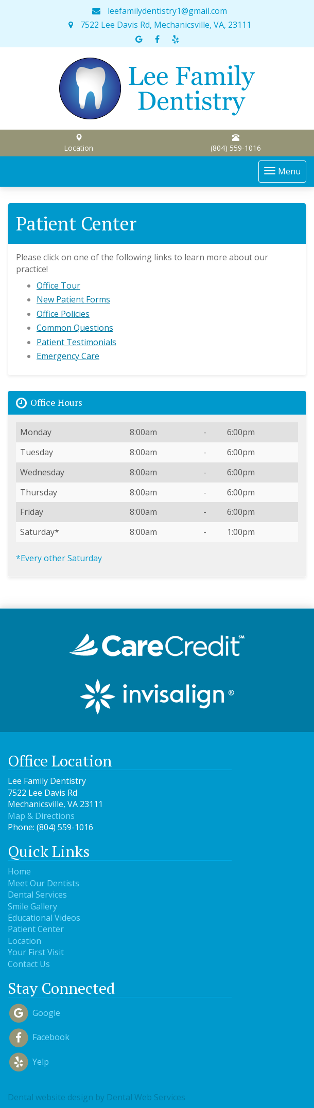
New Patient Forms (73, 299)
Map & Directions (41, 815)
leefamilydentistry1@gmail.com (159, 10)
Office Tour (58, 285)
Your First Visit (36, 952)
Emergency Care (68, 356)
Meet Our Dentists (43, 883)
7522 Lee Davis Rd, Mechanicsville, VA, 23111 (159, 24)
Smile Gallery (32, 906)
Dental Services (37, 894)
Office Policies (63, 313)
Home (19, 871)
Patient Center (36, 929)
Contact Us (29, 964)
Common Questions (75, 327)
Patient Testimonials (76, 342)
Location (78, 143)
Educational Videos (44, 917)
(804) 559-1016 (236, 143)
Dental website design (50, 1097)
